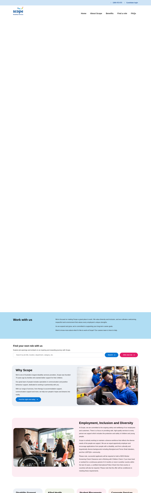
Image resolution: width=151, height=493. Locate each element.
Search (110, 355)
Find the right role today (27, 399)
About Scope (96, 13)
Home (84, 13)
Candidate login (131, 2)
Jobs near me (127, 355)
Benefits (110, 13)
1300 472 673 (116, 2)
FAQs (133, 13)
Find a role (122, 13)
